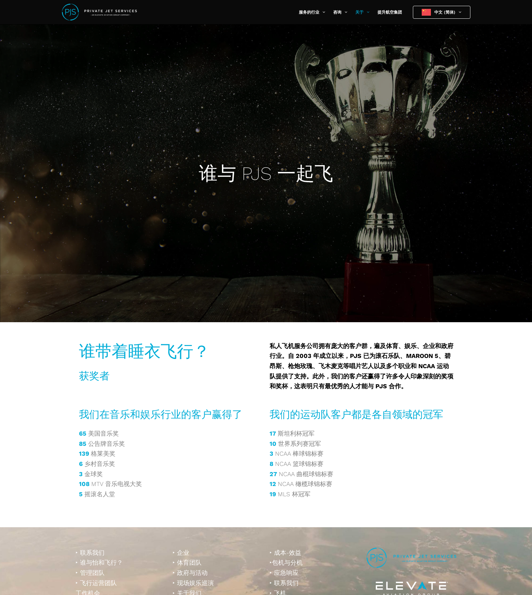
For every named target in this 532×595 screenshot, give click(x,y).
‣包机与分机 (286, 562)
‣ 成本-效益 (285, 552)
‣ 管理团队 (90, 572)
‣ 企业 (181, 552)
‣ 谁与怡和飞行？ (99, 562)
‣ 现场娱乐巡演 (193, 582)
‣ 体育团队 (187, 562)
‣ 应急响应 (284, 572)
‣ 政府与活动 (190, 572)
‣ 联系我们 (90, 552)
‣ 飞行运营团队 (96, 582)
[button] (322, 12)
